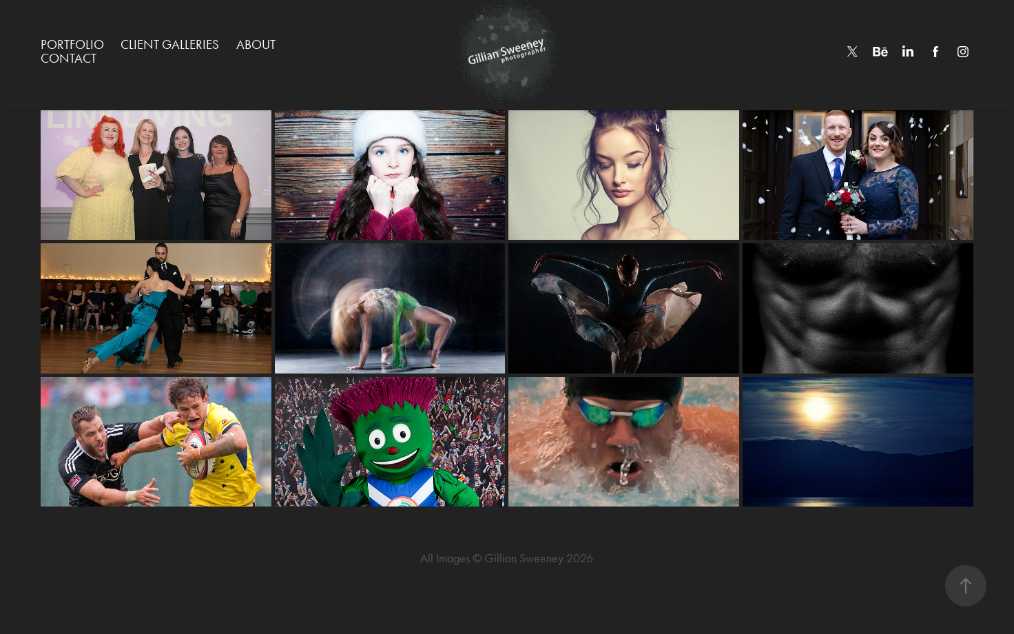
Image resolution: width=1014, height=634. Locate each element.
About (256, 44)
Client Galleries (170, 44)
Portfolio (72, 44)
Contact (68, 58)
